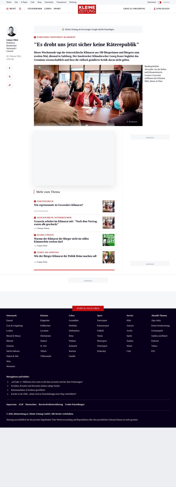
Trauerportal (61, 2)
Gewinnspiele (157, 331)
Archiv (130, 331)
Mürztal (9, 341)
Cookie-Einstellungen (74, 404)
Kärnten (166, 2)
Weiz (8, 361)
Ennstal (9, 320)
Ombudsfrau (74, 331)
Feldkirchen (45, 325)
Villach (43, 351)
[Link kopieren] (9, 85)
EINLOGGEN (162, 9)
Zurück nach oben (88, 308)
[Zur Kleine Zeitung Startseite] (87, 10)
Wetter (9, 2)
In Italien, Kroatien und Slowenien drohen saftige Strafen (35, 386)
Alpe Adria (156, 320)
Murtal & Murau (13, 336)
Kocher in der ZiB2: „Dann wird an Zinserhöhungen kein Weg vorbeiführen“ (43, 394)
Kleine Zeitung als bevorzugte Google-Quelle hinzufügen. (88, 29)
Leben (48, 9)
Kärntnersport (103, 325)
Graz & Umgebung (134, 9)
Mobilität (73, 325)
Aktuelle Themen (159, 315)
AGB (21, 404)
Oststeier (10, 346)
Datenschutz (31, 404)
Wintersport (102, 346)
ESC (153, 351)
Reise (71, 336)
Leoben (9, 331)
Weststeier (10, 366)
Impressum (11, 404)
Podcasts (155, 341)
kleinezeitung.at (21, 414)
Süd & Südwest (13, 351)
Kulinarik (73, 346)
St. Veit (43, 346)
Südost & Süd (12, 356)
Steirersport (102, 320)
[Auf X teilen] (9, 76)
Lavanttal (44, 331)
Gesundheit (74, 320)
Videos (154, 346)
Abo (16, 2)
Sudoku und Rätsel (159, 336)
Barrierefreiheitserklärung (51, 404)
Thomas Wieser (43, 228)
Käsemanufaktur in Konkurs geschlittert (28, 390)
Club (32, 2)
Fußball (100, 331)
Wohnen (72, 341)
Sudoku (130, 341)
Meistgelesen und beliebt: (17, 377)
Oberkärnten (45, 336)
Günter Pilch (12, 40)
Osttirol (43, 341)
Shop (39, 2)
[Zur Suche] (20, 9)
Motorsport (102, 341)
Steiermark (35, 9)
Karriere (72, 351)
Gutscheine (49, 2)
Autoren (130, 325)
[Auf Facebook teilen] (9, 68)
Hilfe (129, 320)
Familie (72, 356)
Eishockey (101, 351)
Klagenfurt (44, 320)
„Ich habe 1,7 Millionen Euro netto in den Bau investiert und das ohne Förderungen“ (47, 382)
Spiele (129, 336)
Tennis (100, 336)
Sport (57, 9)
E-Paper (24, 2)
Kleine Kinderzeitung (160, 325)
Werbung (72, 2)
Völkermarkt (45, 356)
